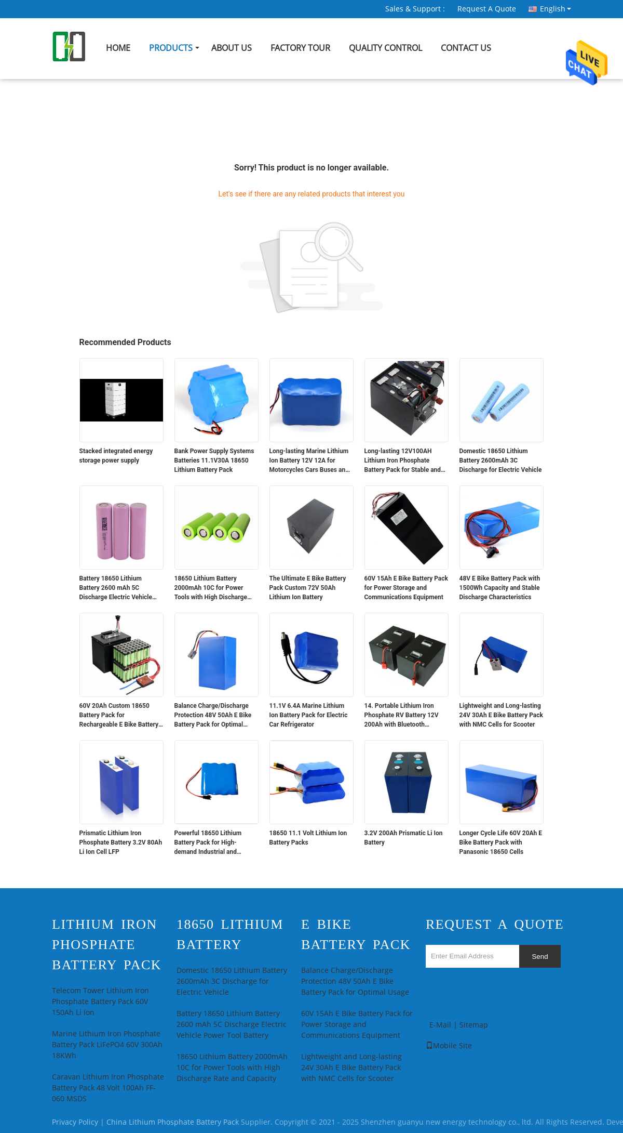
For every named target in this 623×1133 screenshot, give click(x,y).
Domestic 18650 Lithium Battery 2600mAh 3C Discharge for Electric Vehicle (500, 460)
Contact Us (466, 48)
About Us (231, 48)
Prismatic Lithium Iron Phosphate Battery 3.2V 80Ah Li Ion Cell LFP (120, 842)
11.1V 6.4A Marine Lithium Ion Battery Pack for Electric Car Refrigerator (308, 715)
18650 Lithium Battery (230, 934)
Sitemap (473, 1025)
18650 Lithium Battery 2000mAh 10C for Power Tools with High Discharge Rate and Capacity (210, 588)
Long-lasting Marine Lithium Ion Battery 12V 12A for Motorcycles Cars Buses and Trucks (309, 461)
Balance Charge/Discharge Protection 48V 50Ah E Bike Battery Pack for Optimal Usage (213, 715)
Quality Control (385, 48)
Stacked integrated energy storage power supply (116, 455)
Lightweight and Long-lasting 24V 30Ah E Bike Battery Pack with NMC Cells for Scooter (501, 715)
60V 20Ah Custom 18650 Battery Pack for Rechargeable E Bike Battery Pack (119, 715)
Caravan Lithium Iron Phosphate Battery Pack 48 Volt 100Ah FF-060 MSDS (108, 1088)
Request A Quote (486, 9)
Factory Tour (300, 48)
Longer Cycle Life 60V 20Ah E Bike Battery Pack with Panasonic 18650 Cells (501, 842)
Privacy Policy (75, 1122)
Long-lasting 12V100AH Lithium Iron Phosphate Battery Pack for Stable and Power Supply (402, 461)
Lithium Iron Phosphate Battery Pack (106, 944)
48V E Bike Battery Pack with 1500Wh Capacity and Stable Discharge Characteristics (499, 588)
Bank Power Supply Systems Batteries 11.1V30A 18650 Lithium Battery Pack (214, 460)
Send (540, 956)
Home (118, 48)
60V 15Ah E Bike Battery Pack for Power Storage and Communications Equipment (406, 588)
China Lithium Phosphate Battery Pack (172, 1122)
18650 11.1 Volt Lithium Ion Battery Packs (308, 837)
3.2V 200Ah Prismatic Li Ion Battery (403, 837)
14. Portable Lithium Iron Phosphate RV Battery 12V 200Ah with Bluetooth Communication (401, 715)
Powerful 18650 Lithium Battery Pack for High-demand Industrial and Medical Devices (208, 843)
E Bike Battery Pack (356, 934)
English (555, 9)
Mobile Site (449, 1046)
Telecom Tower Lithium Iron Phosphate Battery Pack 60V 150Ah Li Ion (100, 1001)
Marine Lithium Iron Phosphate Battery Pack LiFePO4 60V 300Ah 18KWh (107, 1045)
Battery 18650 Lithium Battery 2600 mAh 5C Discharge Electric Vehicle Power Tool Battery (116, 588)
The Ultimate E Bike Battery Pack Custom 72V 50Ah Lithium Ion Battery (307, 588)
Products (171, 48)
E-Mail (440, 1025)
